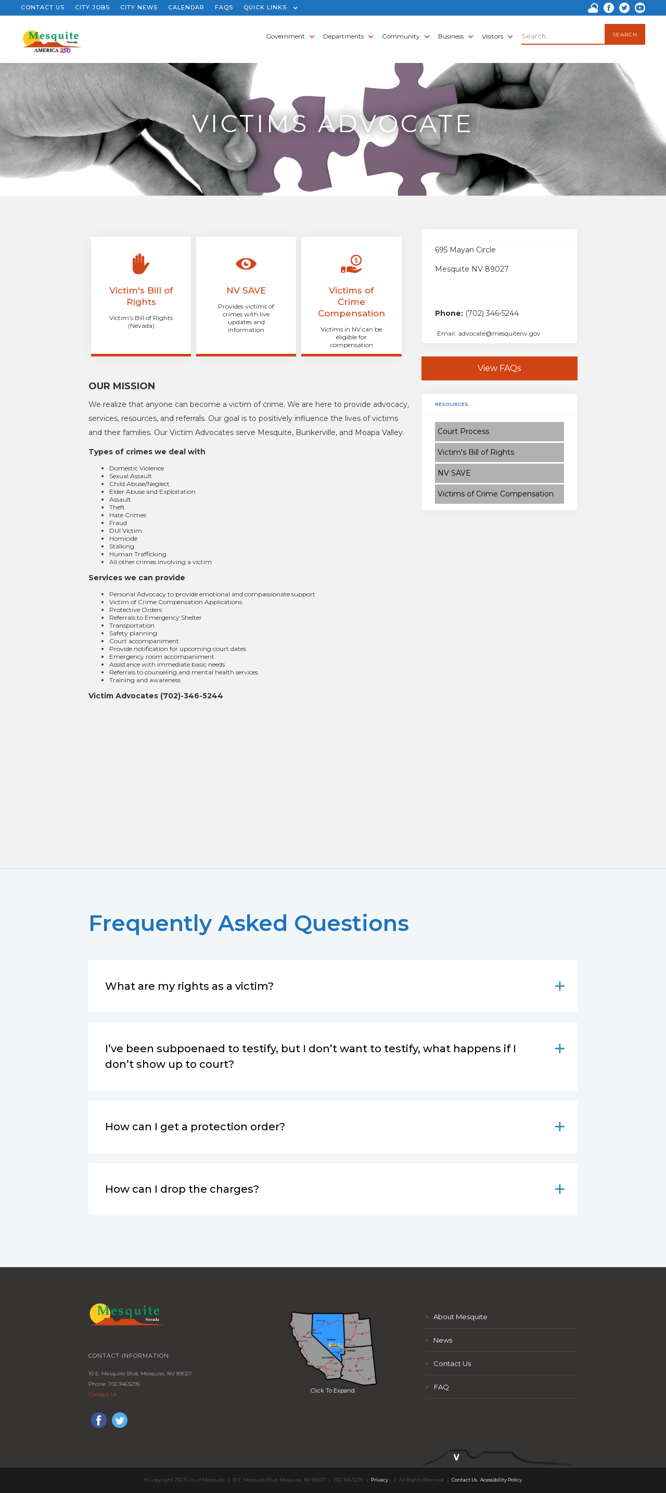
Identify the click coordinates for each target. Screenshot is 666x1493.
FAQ (437, 1387)
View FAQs (499, 368)
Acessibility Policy (501, 1480)
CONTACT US (43, 7)
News (438, 1340)
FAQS (224, 7)
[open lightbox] (333, 1348)
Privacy (379, 1480)
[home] (52, 36)
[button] (268, 8)
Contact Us (102, 1394)
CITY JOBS (92, 7)
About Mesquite (456, 1316)
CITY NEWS (139, 7)
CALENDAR (186, 7)
